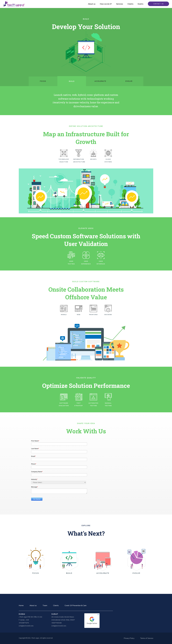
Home (21, 605)
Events (139, 4)
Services (117, 4)
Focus (43, 81)
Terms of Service (146, 638)
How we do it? (104, 4)
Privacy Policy (129, 638)
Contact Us (157, 4)
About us (90, 4)
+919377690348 (56, 623)
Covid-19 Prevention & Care (75, 605)
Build (71, 81)
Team (45, 605)
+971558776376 (24, 623)
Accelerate (100, 81)
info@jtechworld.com (26, 626)
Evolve (129, 81)
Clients (129, 4)
